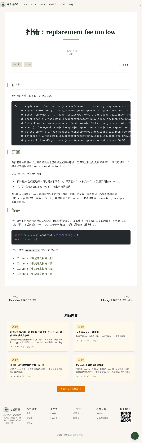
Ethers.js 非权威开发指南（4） (35, 273)
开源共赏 (53, 4)
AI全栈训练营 (102, 418)
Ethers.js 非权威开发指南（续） (36, 268)
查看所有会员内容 (71, 388)
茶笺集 (33, 4)
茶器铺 (43, 4)
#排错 (28, 64)
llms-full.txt (55, 418)
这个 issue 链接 (35, 194)
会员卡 (63, 4)
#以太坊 (16, 64)
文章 (25, 4)
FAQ (71, 4)
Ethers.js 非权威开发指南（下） (36, 263)
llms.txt (53, 413)
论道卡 (76, 418)
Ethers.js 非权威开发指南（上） (36, 258)
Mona (99, 413)
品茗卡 (76, 413)
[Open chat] (135, 436)
